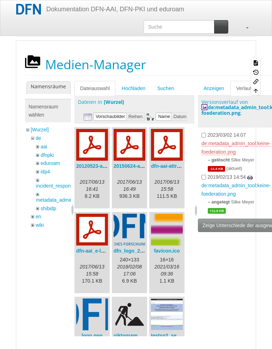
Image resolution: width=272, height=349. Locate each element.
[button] (244, 27)
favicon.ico (167, 251)
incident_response (56, 186)
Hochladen (133, 88)
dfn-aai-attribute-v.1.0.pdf (180, 166)
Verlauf (244, 88)
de (38, 138)
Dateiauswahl (95, 88)
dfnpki (47, 155)
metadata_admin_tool (60, 200)
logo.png (91, 335)
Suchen (165, 88)
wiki (40, 225)
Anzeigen (214, 88)
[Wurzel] (40, 129)
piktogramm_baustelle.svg (145, 335)
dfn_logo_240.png (135, 251)
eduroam (50, 163)
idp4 (45, 171)
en (38, 216)
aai (44, 146)
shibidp (48, 208)
